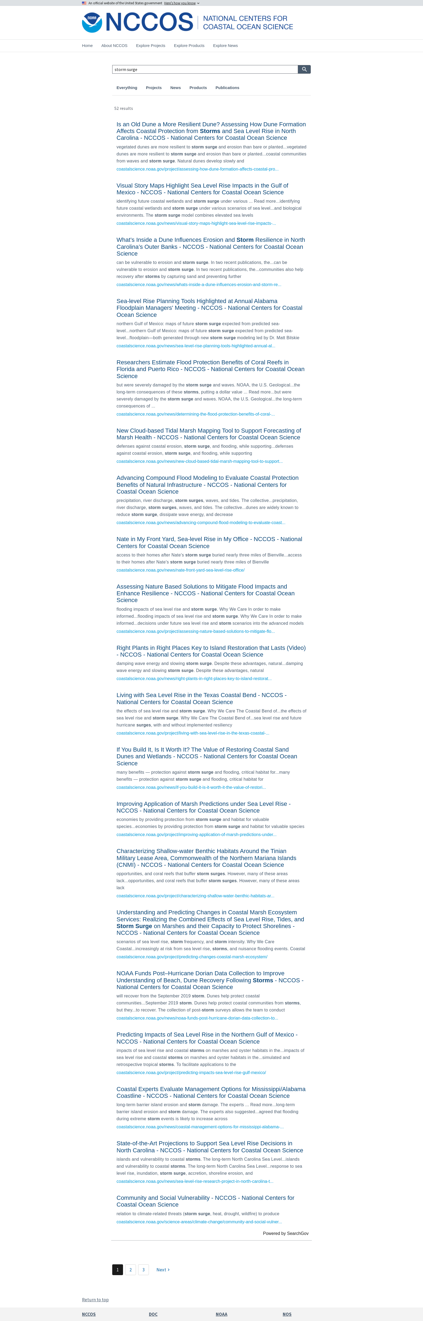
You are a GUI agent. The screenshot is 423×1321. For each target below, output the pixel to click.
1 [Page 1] (118, 1270)
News (175, 88)
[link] (211, 145)
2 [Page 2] (130, 1270)
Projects (154, 88)
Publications (227, 88)
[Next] (163, 1269)
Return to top (95, 1300)
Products (198, 88)
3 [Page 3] (143, 1270)
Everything (127, 88)
